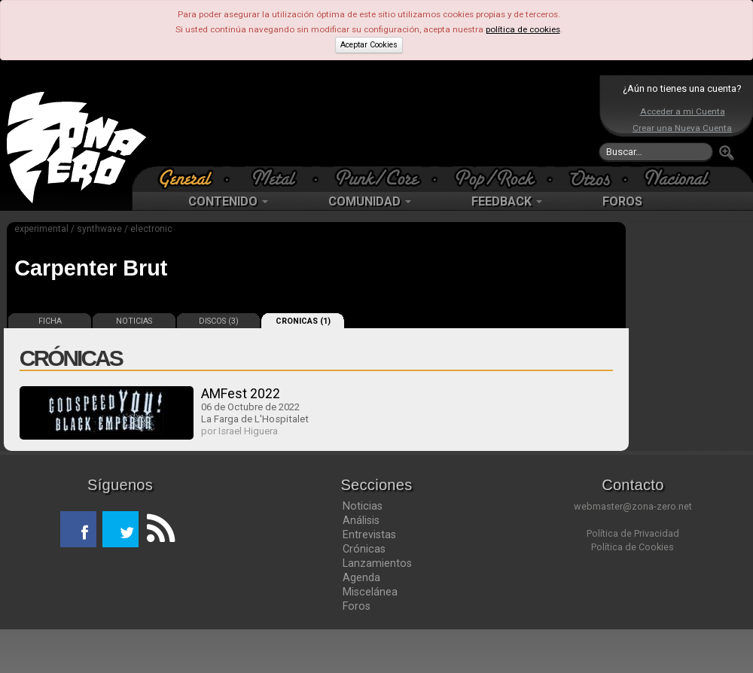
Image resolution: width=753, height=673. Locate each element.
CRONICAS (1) (303, 321)
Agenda (361, 577)
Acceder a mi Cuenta (682, 111)
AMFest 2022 (240, 393)
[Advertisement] (372, 120)
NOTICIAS (134, 321)
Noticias (363, 506)
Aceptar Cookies (369, 45)
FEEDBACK (506, 201)
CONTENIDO (228, 201)
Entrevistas (369, 534)
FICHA (50, 321)
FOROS (622, 201)
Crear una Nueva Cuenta (682, 128)
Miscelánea (370, 592)
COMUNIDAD (369, 201)
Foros (356, 606)
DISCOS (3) (219, 321)
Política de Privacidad (633, 533)
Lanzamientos (377, 563)
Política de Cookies (632, 547)
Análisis (361, 520)
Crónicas (364, 549)
